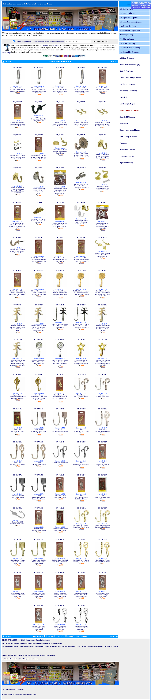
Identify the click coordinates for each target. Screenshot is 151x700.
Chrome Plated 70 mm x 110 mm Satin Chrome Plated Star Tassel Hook (81, 361)
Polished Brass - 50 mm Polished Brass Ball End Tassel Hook (60, 259)
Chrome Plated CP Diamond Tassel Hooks (17, 522)
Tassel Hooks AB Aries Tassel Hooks (81, 395)
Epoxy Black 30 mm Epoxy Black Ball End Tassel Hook (38, 118)
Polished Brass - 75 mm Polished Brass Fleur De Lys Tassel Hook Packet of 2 (60, 397)
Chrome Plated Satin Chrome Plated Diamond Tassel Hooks (17, 594)
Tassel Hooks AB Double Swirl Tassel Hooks (102, 431)
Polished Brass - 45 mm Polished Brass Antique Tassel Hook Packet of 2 (38, 259)
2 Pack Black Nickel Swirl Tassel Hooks (102, 497)
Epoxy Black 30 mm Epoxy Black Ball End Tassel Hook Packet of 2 (60, 124)
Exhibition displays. (128, 26)
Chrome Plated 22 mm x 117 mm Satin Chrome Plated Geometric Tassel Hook (59, 90)
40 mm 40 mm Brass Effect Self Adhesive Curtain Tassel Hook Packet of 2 (17, 190)
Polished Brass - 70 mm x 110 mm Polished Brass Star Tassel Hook (38, 361)
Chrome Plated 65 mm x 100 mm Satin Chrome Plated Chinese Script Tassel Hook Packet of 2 (17, 362)
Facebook (56, 45)
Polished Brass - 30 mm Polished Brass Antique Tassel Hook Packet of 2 (102, 124)
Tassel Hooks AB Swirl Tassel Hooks (17, 463)
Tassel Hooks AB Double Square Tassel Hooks (38, 431)
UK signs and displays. (129, 18)
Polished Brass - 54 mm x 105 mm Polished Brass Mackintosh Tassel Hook (81, 292)
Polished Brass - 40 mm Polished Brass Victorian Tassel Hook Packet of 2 (59, 224)
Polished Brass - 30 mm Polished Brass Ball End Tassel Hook (17, 157)
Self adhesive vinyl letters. (130, 30)
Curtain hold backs (43, 640)
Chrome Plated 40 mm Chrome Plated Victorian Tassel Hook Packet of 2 (81, 185)
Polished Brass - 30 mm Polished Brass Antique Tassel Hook (81, 124)
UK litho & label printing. (130, 48)
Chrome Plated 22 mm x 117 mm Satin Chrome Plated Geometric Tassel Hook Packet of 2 (81, 90)
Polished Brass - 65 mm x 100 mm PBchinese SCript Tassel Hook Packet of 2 (81, 325)
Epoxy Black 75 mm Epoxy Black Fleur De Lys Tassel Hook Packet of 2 (39, 397)
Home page (30, 640)
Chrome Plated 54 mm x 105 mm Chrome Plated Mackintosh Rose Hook (38, 292)
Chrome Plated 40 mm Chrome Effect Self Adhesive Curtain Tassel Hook (38, 191)
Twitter (45, 45)
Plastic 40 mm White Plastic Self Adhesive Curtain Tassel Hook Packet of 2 (102, 225)
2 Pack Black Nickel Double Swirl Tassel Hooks (81, 497)
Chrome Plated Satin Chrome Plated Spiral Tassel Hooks (102, 594)
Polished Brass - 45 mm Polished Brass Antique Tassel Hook (17, 251)
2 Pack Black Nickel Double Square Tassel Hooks (38, 497)
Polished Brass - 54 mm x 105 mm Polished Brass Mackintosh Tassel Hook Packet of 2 (102, 293)
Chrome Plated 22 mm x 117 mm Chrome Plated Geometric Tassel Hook (17, 89)
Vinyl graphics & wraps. (129, 52)
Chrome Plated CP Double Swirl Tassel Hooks (60, 529)
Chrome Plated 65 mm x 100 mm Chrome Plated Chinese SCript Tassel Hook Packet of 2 (38, 328)
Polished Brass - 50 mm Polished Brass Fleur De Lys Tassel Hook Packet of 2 (17, 293)
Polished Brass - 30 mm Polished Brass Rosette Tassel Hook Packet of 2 (81, 155)
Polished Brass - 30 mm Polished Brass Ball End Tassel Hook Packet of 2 (38, 157)
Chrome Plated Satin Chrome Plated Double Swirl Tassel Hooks (60, 594)
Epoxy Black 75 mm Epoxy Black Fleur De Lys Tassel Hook (17, 396)
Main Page (6, 51)
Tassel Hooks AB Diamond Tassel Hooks (17, 431)
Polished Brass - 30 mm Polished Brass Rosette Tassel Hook (60, 151)
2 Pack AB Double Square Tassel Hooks (60, 431)
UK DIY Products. (127, 13)
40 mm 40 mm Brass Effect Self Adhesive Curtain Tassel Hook (102, 156)
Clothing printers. (127, 39)
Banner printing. (126, 35)
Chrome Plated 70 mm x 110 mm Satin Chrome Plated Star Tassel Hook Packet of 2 (102, 362)
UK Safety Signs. (126, 9)
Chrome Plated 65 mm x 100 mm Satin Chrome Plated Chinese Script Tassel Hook (102, 328)
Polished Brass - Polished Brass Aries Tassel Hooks (81, 526)
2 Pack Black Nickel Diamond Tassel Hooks (102, 464)
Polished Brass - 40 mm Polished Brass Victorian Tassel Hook (38, 220)
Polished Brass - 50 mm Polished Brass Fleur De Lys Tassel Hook (102, 254)
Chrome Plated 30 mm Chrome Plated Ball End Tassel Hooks (102, 89)
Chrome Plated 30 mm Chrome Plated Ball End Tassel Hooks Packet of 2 (17, 124)
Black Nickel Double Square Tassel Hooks (17, 496)
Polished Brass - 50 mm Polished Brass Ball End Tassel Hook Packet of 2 (81, 259)
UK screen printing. (128, 43)
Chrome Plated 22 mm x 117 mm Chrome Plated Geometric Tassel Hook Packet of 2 (38, 90)
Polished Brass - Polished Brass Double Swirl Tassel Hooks (60, 561)
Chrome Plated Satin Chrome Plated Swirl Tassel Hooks (60, 627)
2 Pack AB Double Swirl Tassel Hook (81, 431)
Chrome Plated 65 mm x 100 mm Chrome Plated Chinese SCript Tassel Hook (17, 328)
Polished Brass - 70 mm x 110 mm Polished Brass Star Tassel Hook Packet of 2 (60, 362)
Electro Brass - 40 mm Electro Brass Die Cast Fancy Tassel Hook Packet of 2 (17, 225)
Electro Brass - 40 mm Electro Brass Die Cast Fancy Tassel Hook (102, 188)
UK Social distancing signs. (131, 22)
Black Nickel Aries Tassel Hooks (60, 463)
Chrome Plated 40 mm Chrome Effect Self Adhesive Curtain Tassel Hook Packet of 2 (60, 191)
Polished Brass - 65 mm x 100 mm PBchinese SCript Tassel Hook (60, 325)
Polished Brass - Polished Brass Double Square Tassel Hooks (17, 561)
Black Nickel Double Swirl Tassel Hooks (59, 496)
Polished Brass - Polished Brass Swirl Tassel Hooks (81, 561)
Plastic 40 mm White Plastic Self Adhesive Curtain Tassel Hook (81, 222)
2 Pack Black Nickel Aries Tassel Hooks (81, 464)
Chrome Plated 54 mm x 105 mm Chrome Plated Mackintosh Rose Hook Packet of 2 (59, 293)
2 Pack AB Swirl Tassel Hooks (38, 463)
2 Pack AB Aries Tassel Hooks (102, 395)
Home (128, 4)
